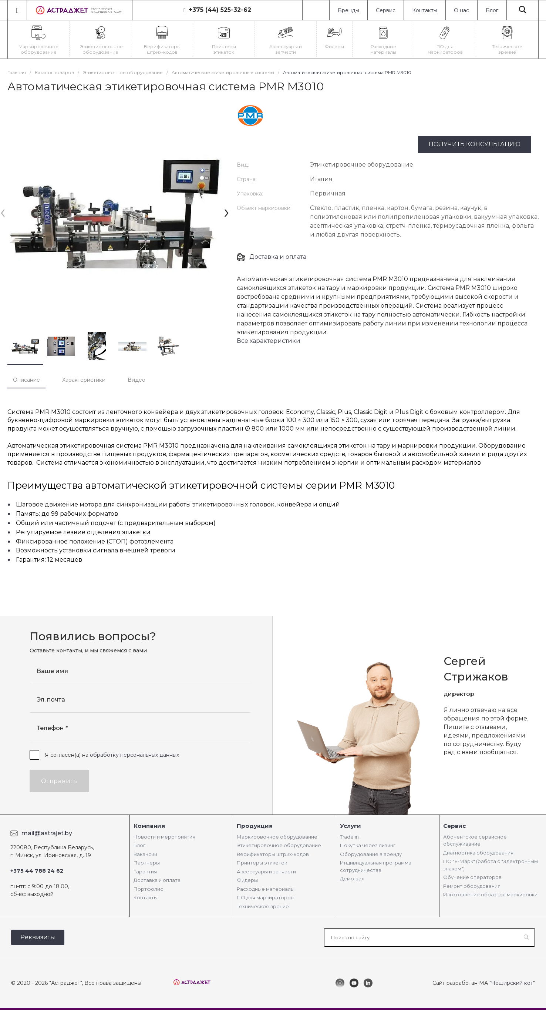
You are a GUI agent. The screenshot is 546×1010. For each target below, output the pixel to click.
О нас (461, 10)
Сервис (385, 10)
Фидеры (247, 880)
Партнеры (147, 863)
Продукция (255, 825)
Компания (149, 825)
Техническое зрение (263, 906)
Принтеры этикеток (262, 863)
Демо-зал (352, 879)
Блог (492, 10)
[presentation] (3, 211)
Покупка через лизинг (367, 845)
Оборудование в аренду (371, 854)
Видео (136, 380)
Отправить (59, 781)
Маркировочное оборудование (277, 837)
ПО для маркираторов (265, 897)
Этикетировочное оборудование (279, 845)
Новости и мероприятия (164, 837)
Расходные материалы (265, 889)
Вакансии (145, 854)
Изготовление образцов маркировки (490, 894)
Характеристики (83, 380)
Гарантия (145, 871)
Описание (26, 380)
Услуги (350, 825)
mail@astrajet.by (46, 833)
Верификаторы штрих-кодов (273, 854)
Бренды (348, 10)
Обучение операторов (472, 877)
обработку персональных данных (134, 755)
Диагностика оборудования (478, 853)
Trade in (349, 837)
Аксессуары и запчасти (266, 871)
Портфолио (149, 889)
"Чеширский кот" (512, 983)
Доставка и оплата (277, 256)
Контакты (424, 10)
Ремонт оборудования (471, 886)
